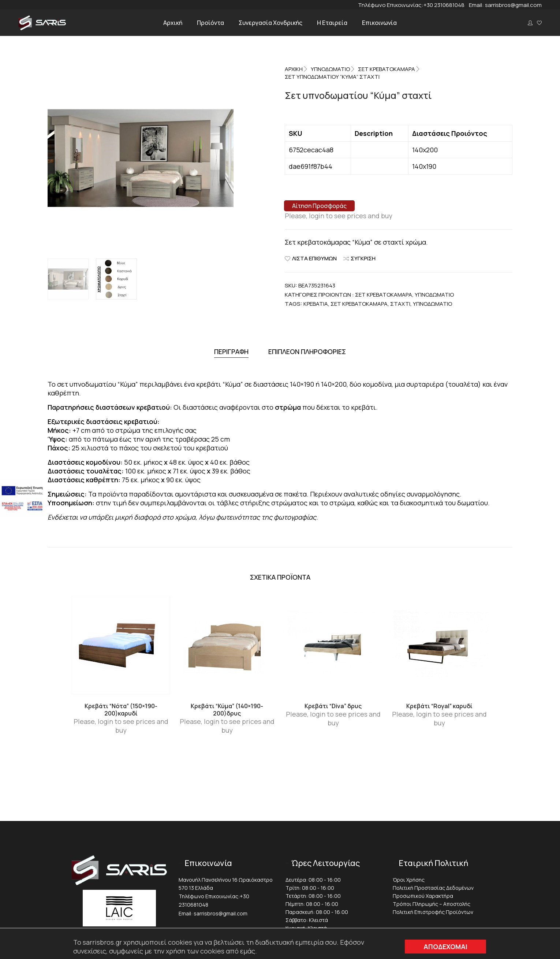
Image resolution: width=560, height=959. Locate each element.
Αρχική (294, 69)
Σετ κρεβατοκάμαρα (359, 304)
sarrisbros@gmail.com (513, 5)
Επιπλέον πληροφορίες (307, 350)
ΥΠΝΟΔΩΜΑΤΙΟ (330, 69)
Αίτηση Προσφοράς (319, 206)
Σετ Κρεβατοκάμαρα (386, 69)
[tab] (231, 350)
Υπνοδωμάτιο (432, 304)
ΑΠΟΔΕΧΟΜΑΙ (445, 946)
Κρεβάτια (315, 304)
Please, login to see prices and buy (338, 215)
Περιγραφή (231, 350)
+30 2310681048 (446, 5)
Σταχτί (400, 304)
